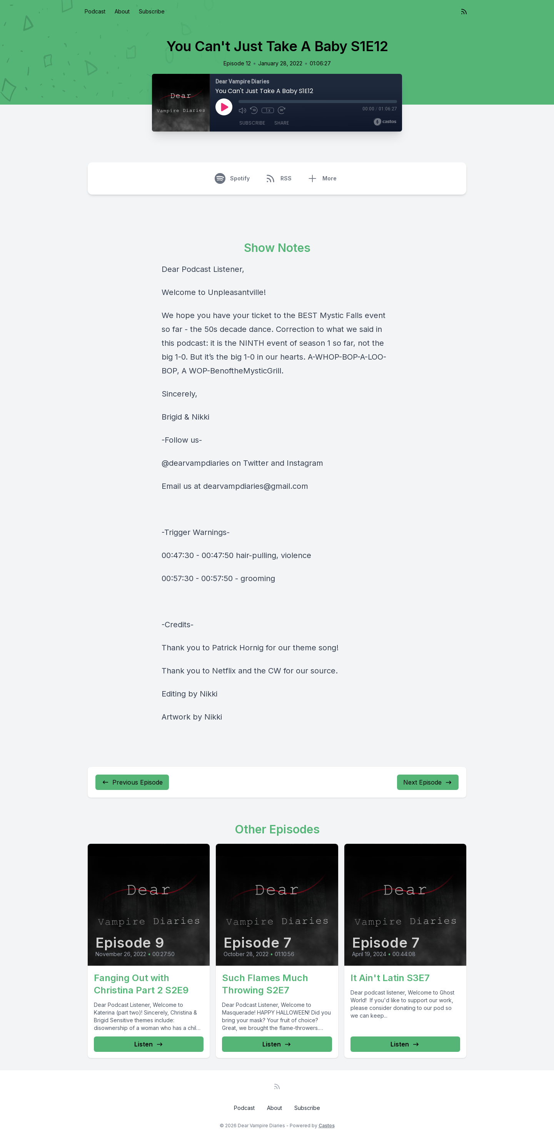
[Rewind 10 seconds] (254, 110)
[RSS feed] (464, 11)
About (122, 11)
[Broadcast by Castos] (385, 122)
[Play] (223, 106)
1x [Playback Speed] (267, 110)
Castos (327, 1125)
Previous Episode (132, 782)
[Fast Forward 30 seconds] (281, 110)
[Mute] (242, 110)
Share (281, 123)
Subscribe (152, 11)
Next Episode (427, 782)
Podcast (95, 11)
